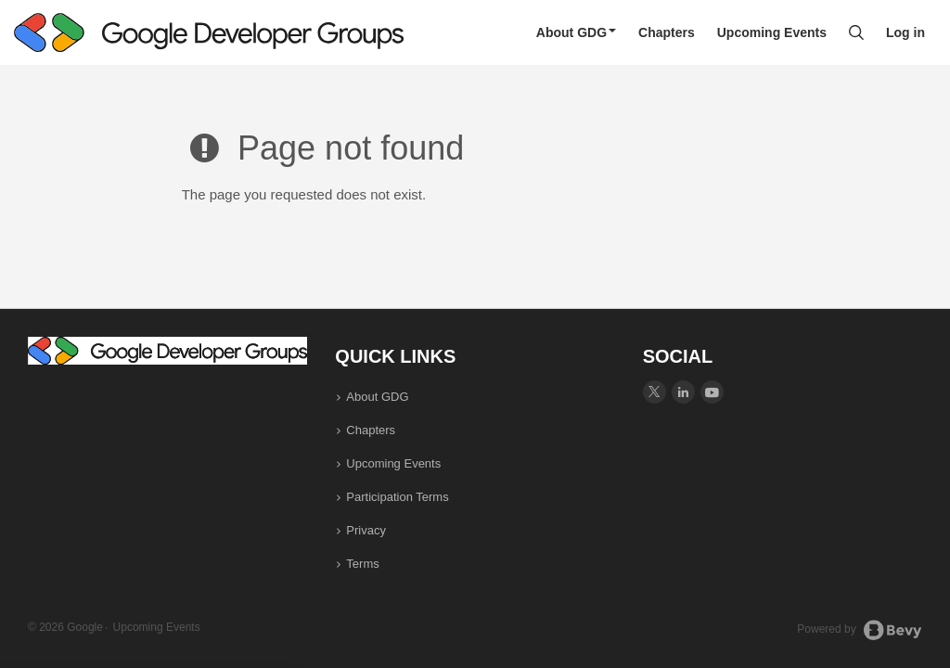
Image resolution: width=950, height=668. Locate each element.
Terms (362, 564)
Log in (905, 32)
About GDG (576, 32)
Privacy (366, 530)
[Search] (856, 32)
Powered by (859, 630)
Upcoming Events (772, 32)
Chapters (666, 32)
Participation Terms (397, 497)
